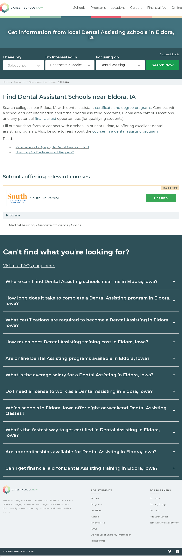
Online (177, 8)
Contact (154, 510)
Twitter (169, 551)
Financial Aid (156, 8)
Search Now (162, 65)
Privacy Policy (158, 504)
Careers (136, 8)
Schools (79, 8)
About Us (155, 498)
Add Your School (159, 516)
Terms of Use (98, 540)
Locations (118, 8)
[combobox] (23, 65)
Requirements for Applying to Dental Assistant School (52, 147)
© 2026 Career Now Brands (18, 551)
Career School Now (21, 8)
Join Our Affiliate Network (164, 522)
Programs (98, 8)
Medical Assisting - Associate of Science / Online (45, 225)
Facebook (177, 551)
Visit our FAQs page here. (29, 265)
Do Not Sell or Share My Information (111, 534)
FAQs (94, 528)
